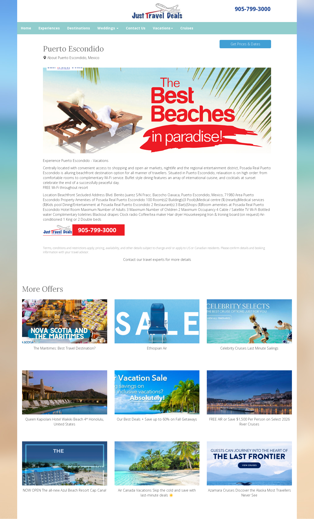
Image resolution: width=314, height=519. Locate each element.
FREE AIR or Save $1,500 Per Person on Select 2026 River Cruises (249, 398)
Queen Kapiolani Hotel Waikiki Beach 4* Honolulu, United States (64, 398)
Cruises (186, 28)
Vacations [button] (163, 28)
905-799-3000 (253, 9)
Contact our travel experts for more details (157, 259)
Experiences (49, 28)
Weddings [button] (107, 28)
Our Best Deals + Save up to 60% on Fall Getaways (157, 396)
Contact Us (135, 28)
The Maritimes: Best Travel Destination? (64, 324)
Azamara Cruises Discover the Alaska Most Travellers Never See (249, 469)
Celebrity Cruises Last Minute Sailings (249, 324)
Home (26, 28)
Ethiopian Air (157, 324)
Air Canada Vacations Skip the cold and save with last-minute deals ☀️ (157, 469)
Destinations (78, 28)
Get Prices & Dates (245, 44)
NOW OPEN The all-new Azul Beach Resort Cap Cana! (64, 467)
